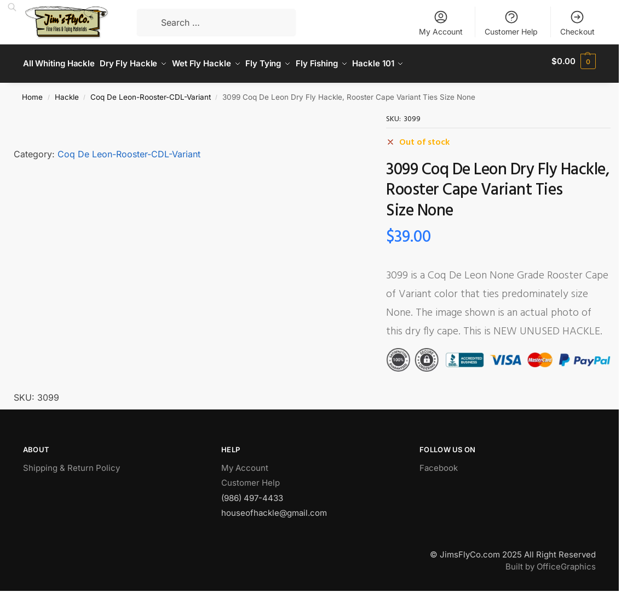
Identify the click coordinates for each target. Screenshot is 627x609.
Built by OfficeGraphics (550, 562)
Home (32, 92)
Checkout (577, 22)
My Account (441, 22)
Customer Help (511, 22)
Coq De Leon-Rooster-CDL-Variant (150, 92)
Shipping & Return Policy (71, 463)
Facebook (438, 463)
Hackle (67, 92)
